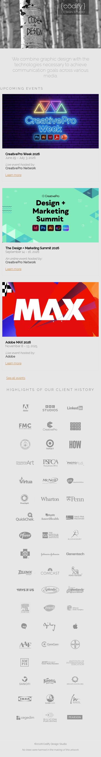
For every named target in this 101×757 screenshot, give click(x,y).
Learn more (13, 175)
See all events (15, 378)
